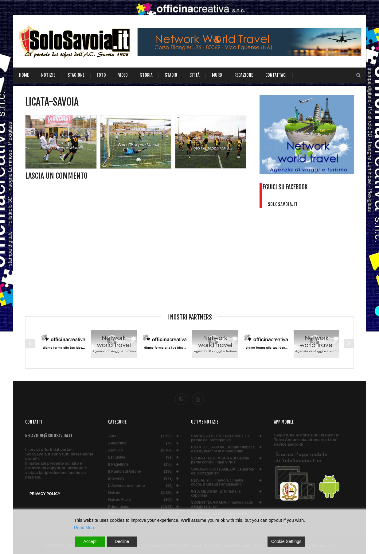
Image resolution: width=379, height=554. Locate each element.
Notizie (48, 75)
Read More (84, 527)
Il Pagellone (118, 465)
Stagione (76, 75)
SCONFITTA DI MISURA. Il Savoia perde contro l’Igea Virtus (220, 460)
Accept (90, 541)
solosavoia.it (283, 204)
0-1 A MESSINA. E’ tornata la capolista (215, 494)
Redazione (243, 75)
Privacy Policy (44, 494)
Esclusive (116, 457)
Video (123, 75)
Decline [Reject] (122, 541)
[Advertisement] (307, 265)
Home (24, 75)
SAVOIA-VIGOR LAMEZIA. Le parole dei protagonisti (222, 471)
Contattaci (276, 75)
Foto (101, 75)
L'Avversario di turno (126, 486)
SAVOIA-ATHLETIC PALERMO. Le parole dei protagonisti (220, 438)
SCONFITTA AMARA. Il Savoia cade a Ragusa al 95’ (222, 505)
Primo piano (118, 507)
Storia (146, 75)
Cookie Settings (286, 541)
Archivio (115, 450)
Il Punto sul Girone (124, 472)
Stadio (171, 75)
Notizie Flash (119, 500)
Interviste (116, 479)
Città (195, 75)
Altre (112, 436)
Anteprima (117, 443)
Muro (217, 75)
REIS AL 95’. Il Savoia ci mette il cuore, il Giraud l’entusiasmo (219, 482)
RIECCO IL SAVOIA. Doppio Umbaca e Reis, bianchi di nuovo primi (223, 449)
